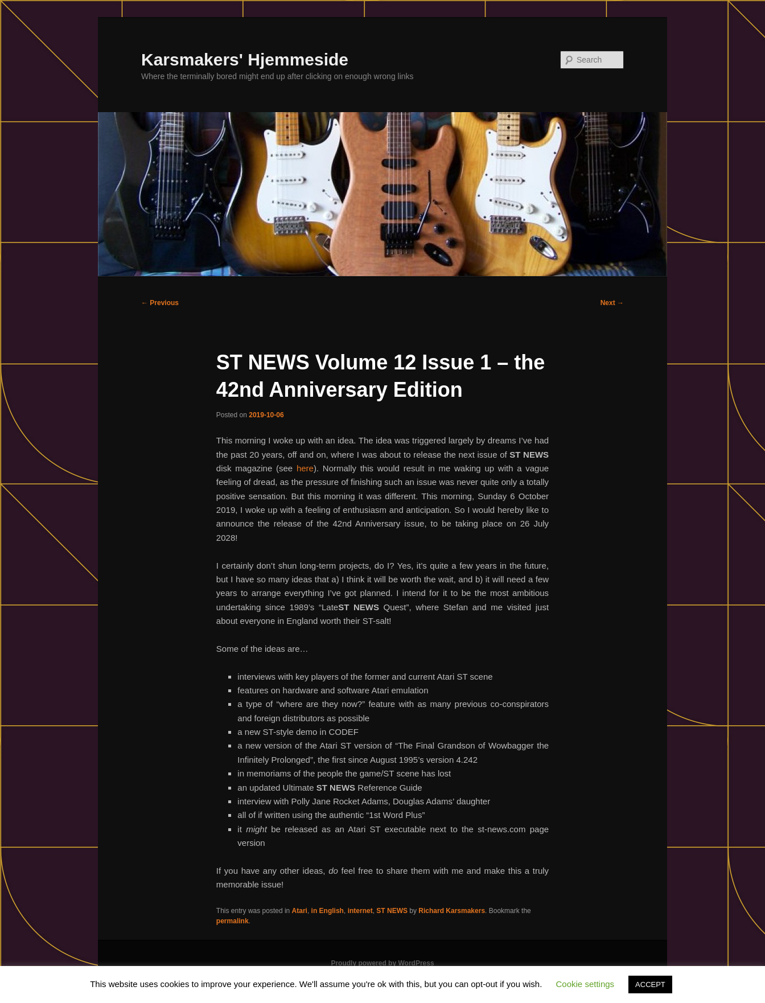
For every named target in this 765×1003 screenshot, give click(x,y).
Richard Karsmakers (451, 911)
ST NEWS (392, 911)
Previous (160, 303)
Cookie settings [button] (585, 984)
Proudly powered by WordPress (382, 963)
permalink (232, 921)
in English (327, 911)
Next (612, 303)
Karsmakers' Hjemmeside (244, 59)
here (305, 468)
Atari (299, 911)
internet (360, 911)
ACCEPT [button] (650, 984)
